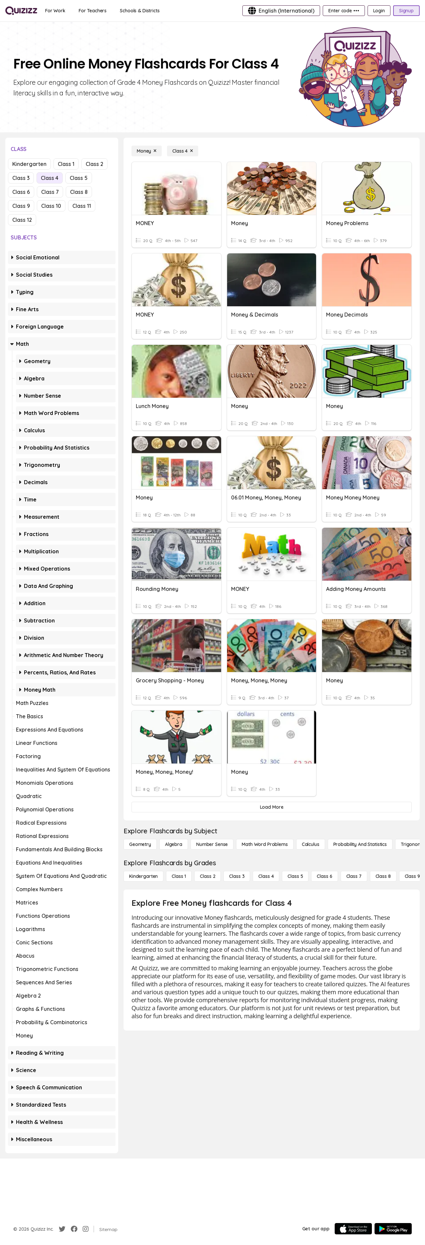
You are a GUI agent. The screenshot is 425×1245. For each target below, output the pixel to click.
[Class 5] (295, 876)
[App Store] (353, 1228)
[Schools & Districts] (140, 10)
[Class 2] (207, 876)
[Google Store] (393, 1228)
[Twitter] (62, 1229)
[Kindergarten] (143, 876)
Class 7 (50, 192)
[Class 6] (324, 876)
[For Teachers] (92, 10)
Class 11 (81, 206)
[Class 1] (179, 876)
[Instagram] (86, 1229)
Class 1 (66, 164)
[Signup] (406, 10)
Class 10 (51, 206)
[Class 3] (236, 876)
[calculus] (310, 844)
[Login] (379, 10)
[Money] (146, 151)
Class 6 (21, 192)
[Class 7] (354, 876)
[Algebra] (173, 844)
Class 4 (49, 178)
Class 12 (22, 219)
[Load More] (271, 807)
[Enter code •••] (344, 10)
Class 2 (94, 164)
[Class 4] (182, 151)
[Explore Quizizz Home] (21, 10)
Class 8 (79, 192)
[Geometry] (140, 844)
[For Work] (55, 10)
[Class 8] (383, 876)
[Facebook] (74, 1229)
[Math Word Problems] (264, 844)
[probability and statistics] (360, 844)
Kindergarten (29, 164)
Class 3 (21, 178)
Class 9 (21, 206)
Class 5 (79, 178)
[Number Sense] (212, 844)
